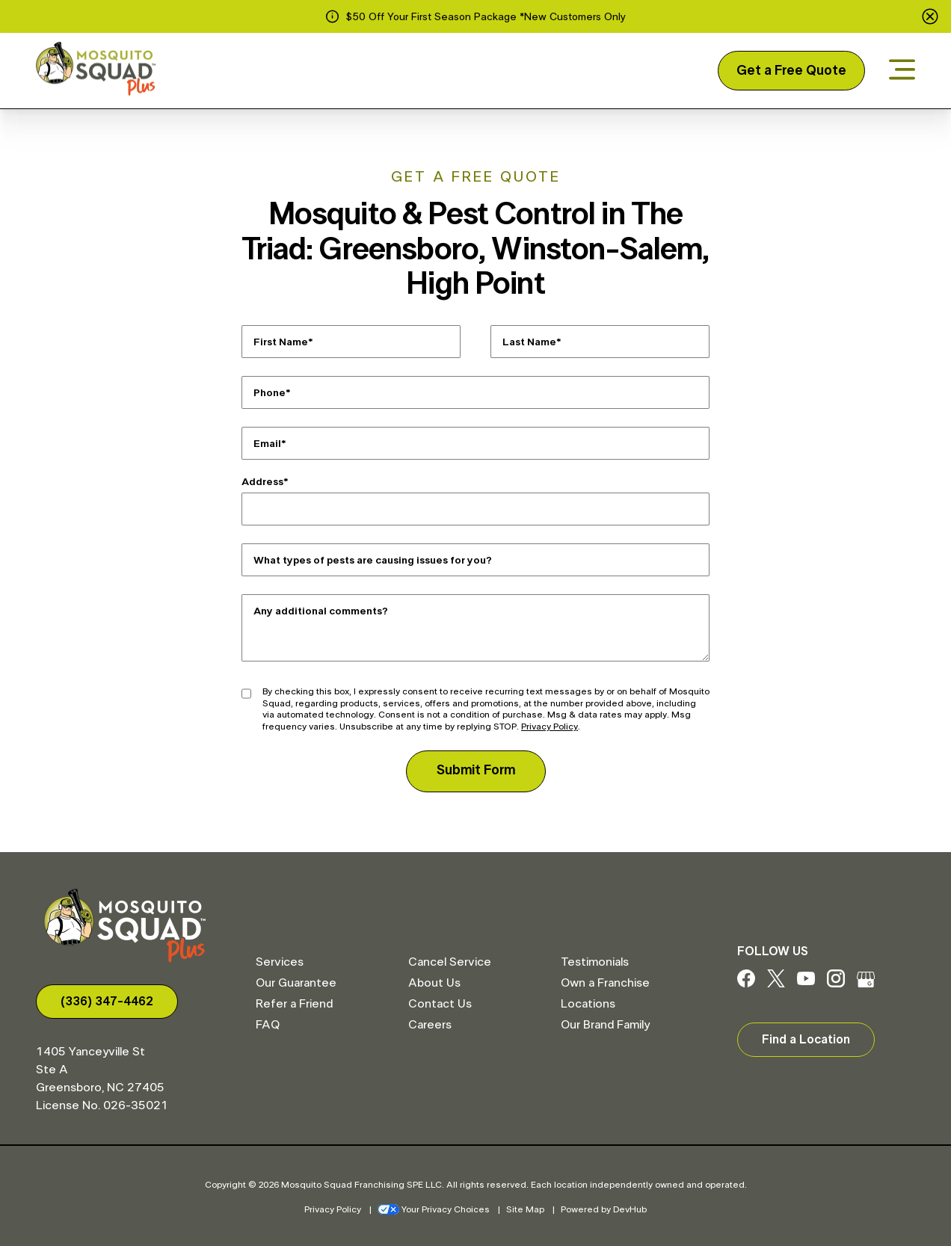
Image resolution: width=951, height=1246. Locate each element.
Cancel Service (449, 962)
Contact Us (440, 1004)
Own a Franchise (605, 983)
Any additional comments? (320, 611)
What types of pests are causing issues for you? (372, 560)
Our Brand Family (605, 1025)
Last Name (529, 342)
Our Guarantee (296, 983)
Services (280, 962)
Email (267, 444)
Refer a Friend (294, 1004)
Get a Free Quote (791, 71)
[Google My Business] (866, 984)
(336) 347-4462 (107, 1002)
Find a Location (806, 1040)
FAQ (268, 1025)
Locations (588, 1004)
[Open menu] (902, 70)
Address (262, 482)
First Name (280, 342)
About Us (434, 983)
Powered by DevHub (604, 1209)
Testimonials (595, 962)
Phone (269, 393)
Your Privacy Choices (434, 1209)
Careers (430, 1025)
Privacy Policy (549, 726)
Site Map (525, 1209)
